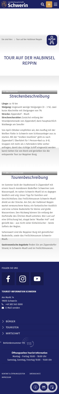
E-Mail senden (13, 307)
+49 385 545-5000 (14, 304)
